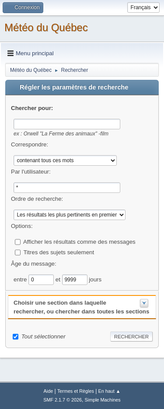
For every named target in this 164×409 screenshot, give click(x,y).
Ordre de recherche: (37, 199)
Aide (48, 391)
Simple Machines (103, 399)
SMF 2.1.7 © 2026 (62, 399)
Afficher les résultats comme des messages (79, 241)
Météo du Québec (46, 27)
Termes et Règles (75, 391)
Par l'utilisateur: (31, 171)
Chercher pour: (32, 108)
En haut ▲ (109, 391)
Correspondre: (29, 144)
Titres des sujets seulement (58, 252)
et (59, 279)
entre (21, 279)
